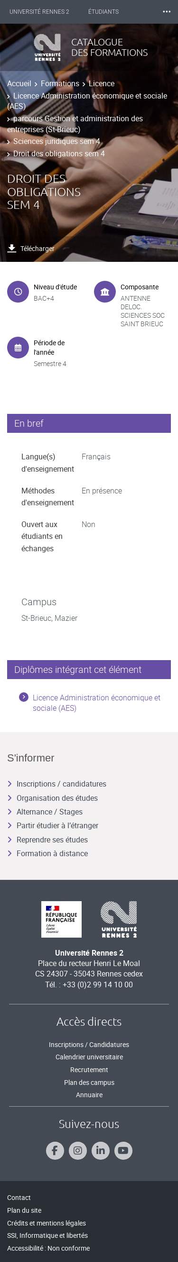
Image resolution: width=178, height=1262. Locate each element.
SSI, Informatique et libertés (47, 1235)
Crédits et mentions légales (46, 1222)
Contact (19, 1197)
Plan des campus (89, 1082)
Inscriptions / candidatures (56, 784)
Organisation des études (52, 798)
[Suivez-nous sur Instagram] (78, 1151)
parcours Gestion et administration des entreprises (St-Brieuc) (75, 123)
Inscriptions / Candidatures (89, 1044)
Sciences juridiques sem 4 (56, 141)
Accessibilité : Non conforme (48, 1248)
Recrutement (89, 1069)
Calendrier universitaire (89, 1056)
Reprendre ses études (47, 839)
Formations (60, 83)
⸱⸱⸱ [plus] (166, 12)
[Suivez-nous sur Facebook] (55, 1151)
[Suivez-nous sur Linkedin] (101, 1151)
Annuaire (89, 1094)
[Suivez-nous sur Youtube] (123, 1151)
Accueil (19, 83)
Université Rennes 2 (39, 12)
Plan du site (24, 1210)
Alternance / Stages (45, 811)
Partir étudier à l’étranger (52, 825)
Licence (101, 83)
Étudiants (103, 12)
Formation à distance (47, 853)
